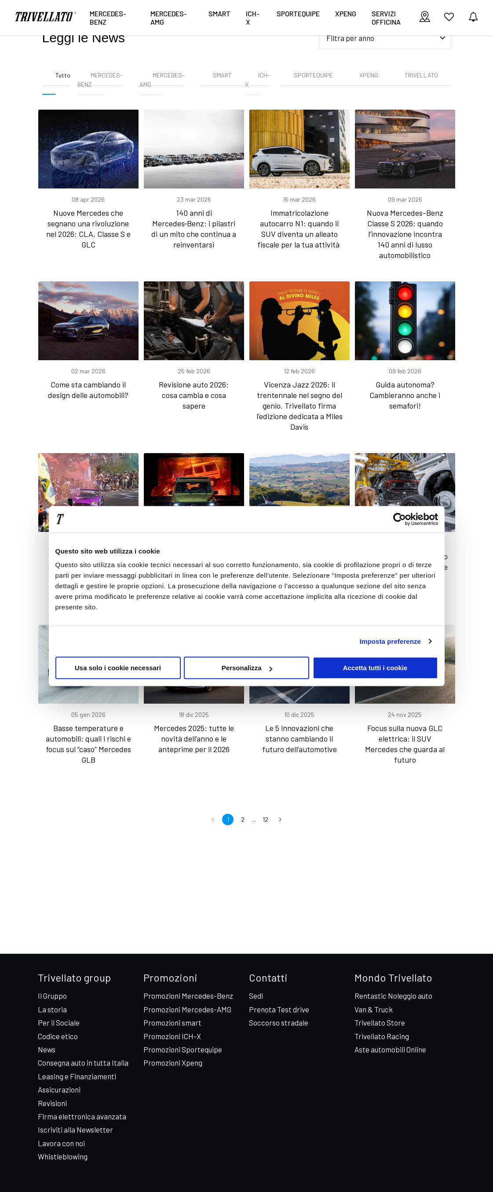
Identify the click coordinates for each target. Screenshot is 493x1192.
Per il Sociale (59, 1022)
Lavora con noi (61, 1143)
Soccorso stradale (278, 1022)
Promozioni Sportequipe (182, 1049)
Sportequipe (298, 13)
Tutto (62, 75)
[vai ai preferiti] (449, 20)
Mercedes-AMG (168, 17)
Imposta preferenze (390, 641)
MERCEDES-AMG (162, 79)
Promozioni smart (172, 1022)
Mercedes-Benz (108, 17)
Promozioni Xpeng (172, 1062)
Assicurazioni (59, 1089)
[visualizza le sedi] (424, 17)
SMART (222, 75)
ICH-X (252, 17)
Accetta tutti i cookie (375, 668)
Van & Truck (373, 1009)
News (46, 1049)
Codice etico (58, 1036)
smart (219, 13)
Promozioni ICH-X (172, 1036)
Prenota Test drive (279, 1009)
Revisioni (52, 1103)
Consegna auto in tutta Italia (83, 1062)
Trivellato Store (379, 1022)
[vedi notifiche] (473, 17)
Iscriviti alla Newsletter (75, 1129)
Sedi (256, 995)
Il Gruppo (52, 995)
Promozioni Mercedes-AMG (187, 1009)
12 (265, 819)
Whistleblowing (63, 1156)
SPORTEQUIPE (313, 75)
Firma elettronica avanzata (82, 1116)
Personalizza (247, 668)
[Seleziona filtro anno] (385, 37)
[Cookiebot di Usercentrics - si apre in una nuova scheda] (399, 519)
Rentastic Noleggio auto (393, 995)
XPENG (345, 13)
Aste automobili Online (390, 1049)
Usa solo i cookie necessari (118, 668)
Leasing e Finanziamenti (77, 1076)
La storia (52, 1009)
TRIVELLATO (421, 75)
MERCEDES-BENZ (100, 79)
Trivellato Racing (381, 1036)
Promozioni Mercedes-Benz (188, 995)
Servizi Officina (386, 17)
